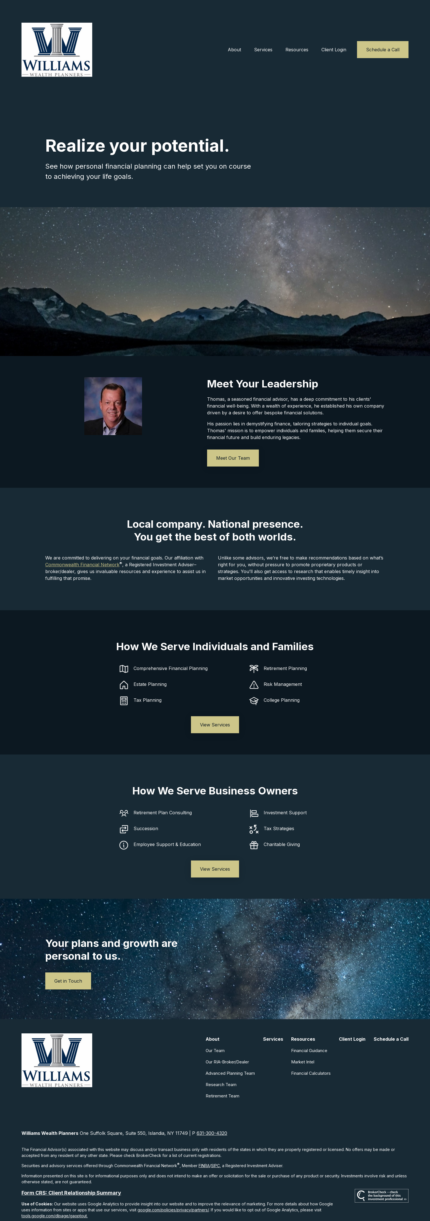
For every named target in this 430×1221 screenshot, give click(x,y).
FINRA (204, 1145)
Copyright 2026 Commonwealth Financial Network (120, 1206)
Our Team (215, 1030)
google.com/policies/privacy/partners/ (173, 1190)
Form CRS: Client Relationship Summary (71, 1173)
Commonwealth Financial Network (82, 545)
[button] (234, 30)
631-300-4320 (212, 1113)
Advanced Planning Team (230, 1053)
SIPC (215, 1145)
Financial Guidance (309, 1030)
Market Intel (302, 1042)
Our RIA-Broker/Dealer (227, 1042)
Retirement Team (222, 1076)
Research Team (221, 1064)
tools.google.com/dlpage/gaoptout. (55, 1196)
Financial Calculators (311, 1053)
